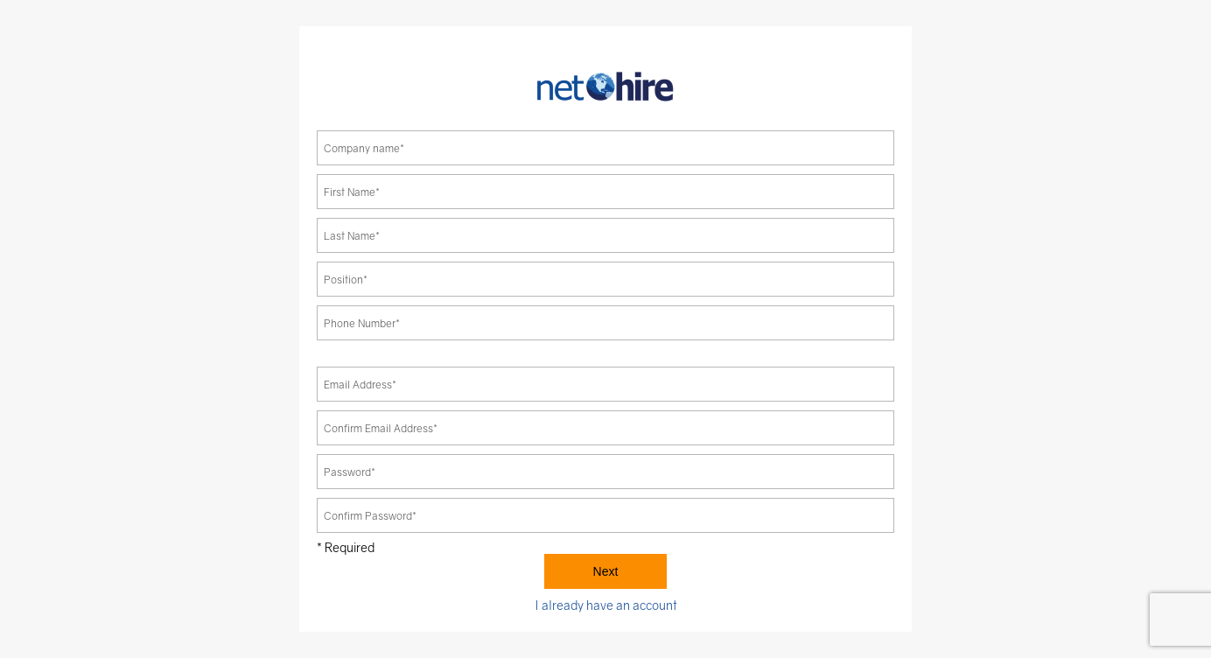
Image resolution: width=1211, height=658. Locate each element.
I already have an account (606, 605)
